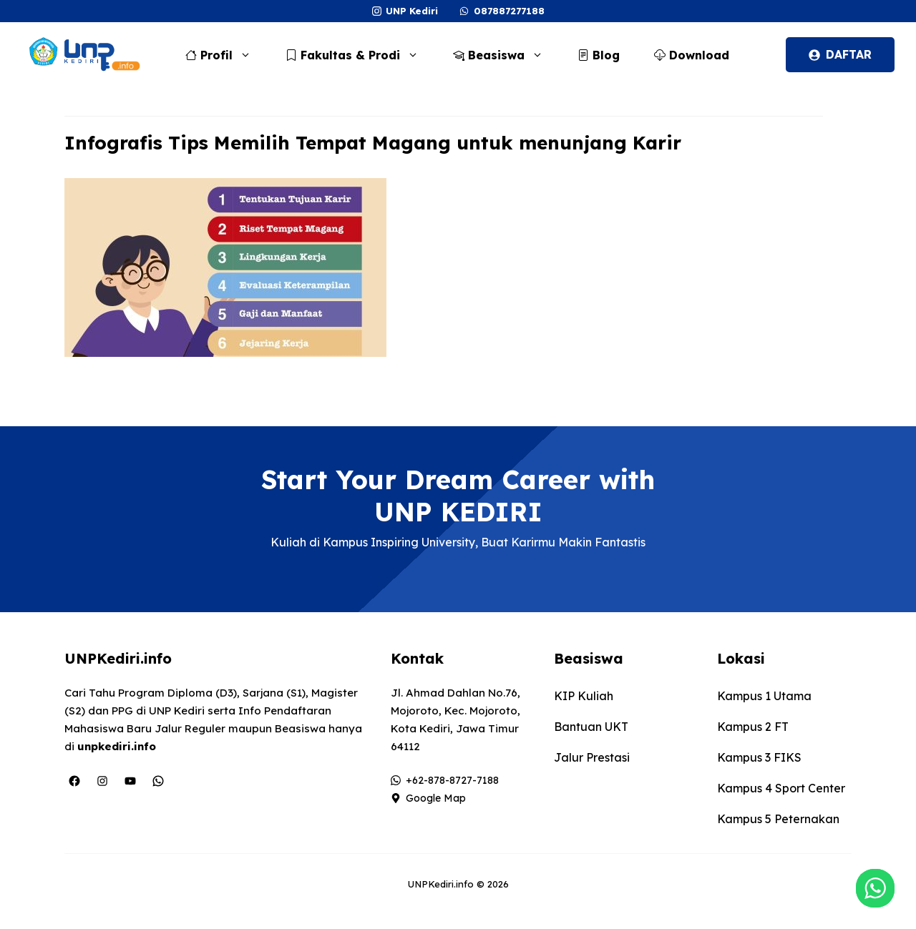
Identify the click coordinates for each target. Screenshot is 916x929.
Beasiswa (505, 55)
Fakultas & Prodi (359, 55)
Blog (599, 55)
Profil (225, 55)
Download (691, 55)
